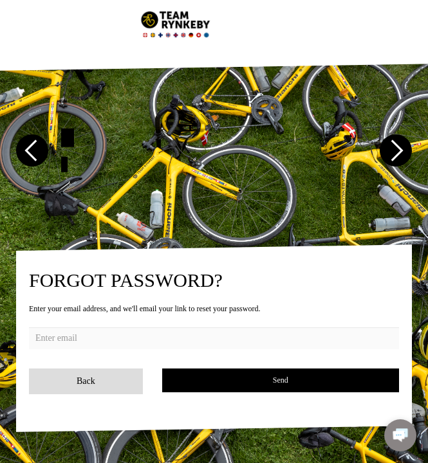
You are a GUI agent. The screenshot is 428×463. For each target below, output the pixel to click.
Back (86, 381)
